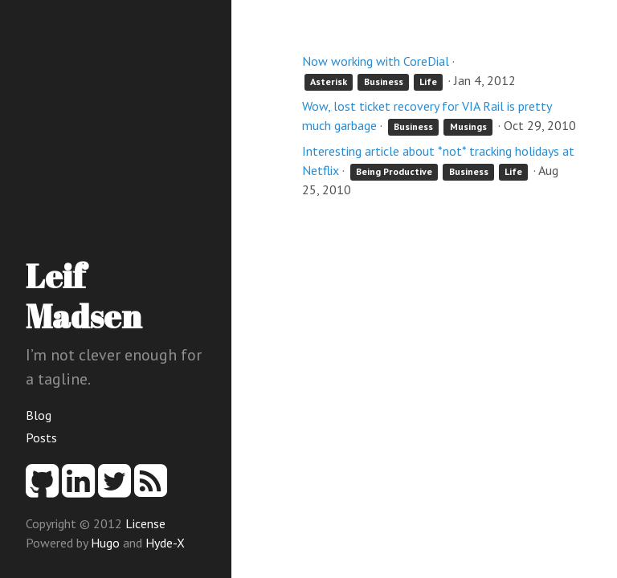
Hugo (105, 543)
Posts (41, 437)
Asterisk (328, 81)
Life (428, 81)
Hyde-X (165, 543)
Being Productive (394, 171)
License (145, 523)
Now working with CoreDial (375, 61)
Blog (38, 415)
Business (383, 81)
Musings (468, 126)
